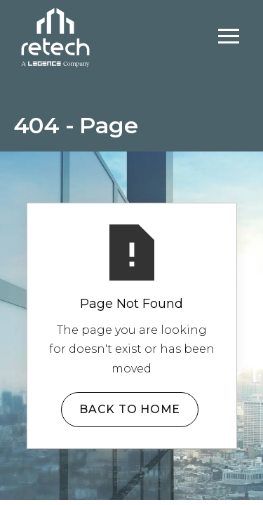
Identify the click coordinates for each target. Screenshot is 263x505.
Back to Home (129, 409)
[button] (229, 36)
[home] (55, 36)
